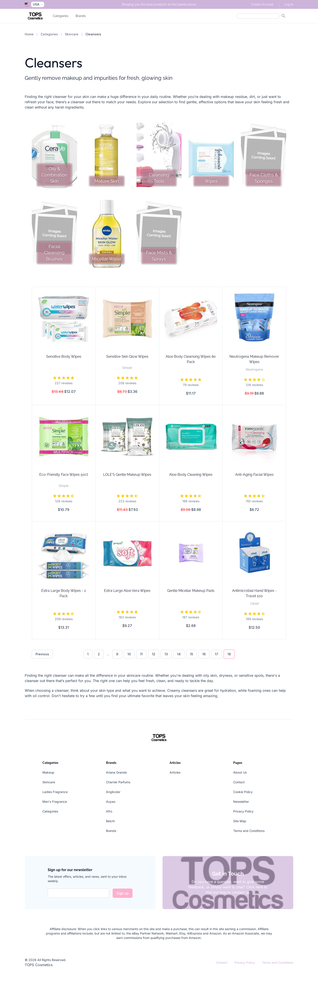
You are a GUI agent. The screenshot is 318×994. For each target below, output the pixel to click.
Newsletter (241, 801)
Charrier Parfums (118, 782)
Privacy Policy (243, 811)
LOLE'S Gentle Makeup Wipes (127, 474)
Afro (109, 811)
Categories (60, 16)
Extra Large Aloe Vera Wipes (127, 591)
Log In (288, 4)
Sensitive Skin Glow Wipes (127, 356)
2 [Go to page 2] (99, 654)
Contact (239, 782)
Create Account (262, 4)
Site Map (239, 821)
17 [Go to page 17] (216, 654)
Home (29, 34)
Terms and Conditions (249, 831)
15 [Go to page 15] (191, 654)
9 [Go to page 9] (117, 654)
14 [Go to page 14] (179, 654)
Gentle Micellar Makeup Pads (190, 591)
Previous (42, 654)
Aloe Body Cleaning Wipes (190, 474)
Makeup (48, 772)
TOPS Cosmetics (39, 965)
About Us (240, 772)
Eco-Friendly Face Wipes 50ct (63, 474)
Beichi (110, 821)
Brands (81, 16)
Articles (175, 772)
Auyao (110, 801)
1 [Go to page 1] (88, 654)
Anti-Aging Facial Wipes (254, 474)
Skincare (71, 34)
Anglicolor (113, 792)
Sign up (122, 893)
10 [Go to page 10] (129, 654)
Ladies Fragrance (55, 792)
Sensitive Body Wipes (63, 356)
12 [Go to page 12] (153, 654)
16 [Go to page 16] (204, 654)
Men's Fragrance (54, 801)
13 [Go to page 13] (166, 654)
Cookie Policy (243, 792)
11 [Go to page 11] (141, 654)
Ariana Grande (116, 772)
